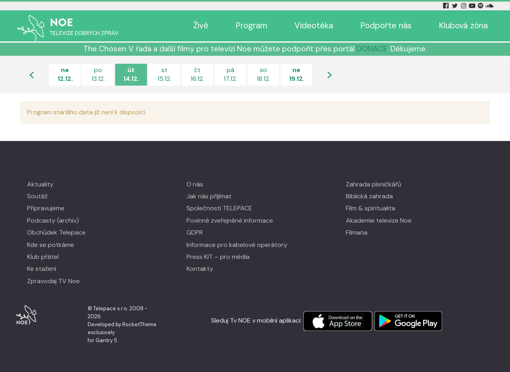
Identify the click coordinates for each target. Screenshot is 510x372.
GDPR (194, 232)
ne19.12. (296, 74)
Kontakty (199, 268)
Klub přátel (43, 257)
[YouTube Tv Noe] (473, 5)
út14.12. (131, 74)
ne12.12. (65, 74)
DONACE (372, 49)
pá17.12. (230, 74)
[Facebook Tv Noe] (447, 5)
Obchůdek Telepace (56, 232)
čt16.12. (197, 74)
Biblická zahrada (369, 196)
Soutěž (37, 196)
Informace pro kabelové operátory (236, 245)
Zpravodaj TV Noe (53, 281)
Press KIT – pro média (217, 257)
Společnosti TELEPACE (219, 208)
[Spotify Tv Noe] (481, 5)
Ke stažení (41, 268)
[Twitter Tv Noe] (455, 5)
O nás (194, 184)
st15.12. (164, 74)
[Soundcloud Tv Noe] (489, 5)
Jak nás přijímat (208, 196)
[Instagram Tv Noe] (465, 5)
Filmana (356, 232)
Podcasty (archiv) (53, 220)
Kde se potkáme (50, 245)
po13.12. (98, 74)
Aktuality (40, 184)
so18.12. (263, 74)
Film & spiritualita (370, 208)
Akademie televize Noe (379, 220)
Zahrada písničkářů (373, 184)
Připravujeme (46, 208)
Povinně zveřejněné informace (229, 220)
